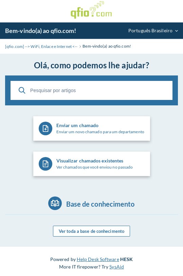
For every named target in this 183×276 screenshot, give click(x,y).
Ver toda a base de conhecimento (91, 231)
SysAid (116, 267)
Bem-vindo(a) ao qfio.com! (40, 30)
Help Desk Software (98, 259)
